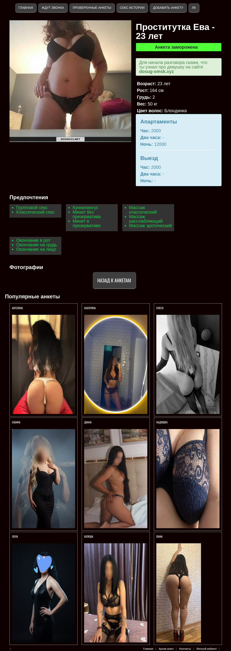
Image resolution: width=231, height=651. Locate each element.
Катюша (88, 536)
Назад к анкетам (114, 280)
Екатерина (90, 308)
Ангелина (17, 308)
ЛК (194, 7)
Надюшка (162, 422)
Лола (15, 536)
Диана (88, 422)
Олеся (160, 308)
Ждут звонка (53, 7)
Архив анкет (166, 648)
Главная (25, 7)
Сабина (16, 422)
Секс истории (132, 7)
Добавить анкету (168, 7)
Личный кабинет (206, 648)
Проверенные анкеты (92, 7)
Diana (159, 536)
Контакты (185, 648)
